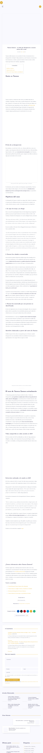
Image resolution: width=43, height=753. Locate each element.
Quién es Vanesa (10, 68)
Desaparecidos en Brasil (29, 714)
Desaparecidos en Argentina (24, 574)
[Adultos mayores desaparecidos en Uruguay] (4, 721)
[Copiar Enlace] (21, 586)
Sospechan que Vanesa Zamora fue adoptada (19, 557)
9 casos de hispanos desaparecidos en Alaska (33, 669)
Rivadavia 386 (32, 105)
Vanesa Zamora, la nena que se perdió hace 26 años (21, 564)
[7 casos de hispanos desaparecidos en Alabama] (4, 716)
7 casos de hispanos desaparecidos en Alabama (11, 716)
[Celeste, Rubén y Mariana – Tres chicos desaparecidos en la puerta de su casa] (4, 711)
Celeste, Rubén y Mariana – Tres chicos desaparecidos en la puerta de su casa (14, 669)
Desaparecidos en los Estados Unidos (32, 720)
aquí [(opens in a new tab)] (23, 499)
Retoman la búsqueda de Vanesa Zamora (18, 562)
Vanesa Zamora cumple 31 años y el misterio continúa (21, 559)
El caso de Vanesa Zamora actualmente (15, 71)
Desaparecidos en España (29, 718)
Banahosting (29, 749)
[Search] (40, 6)
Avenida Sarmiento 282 (20, 542)
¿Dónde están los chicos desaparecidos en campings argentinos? (34, 676)
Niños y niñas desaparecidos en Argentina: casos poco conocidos (14, 676)
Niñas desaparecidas (21, 571)
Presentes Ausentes (33, 738)
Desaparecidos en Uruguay (30, 725)
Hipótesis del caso (10, 70)
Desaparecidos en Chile (29, 716)
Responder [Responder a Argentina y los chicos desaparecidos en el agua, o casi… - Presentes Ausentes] (10, 611)
